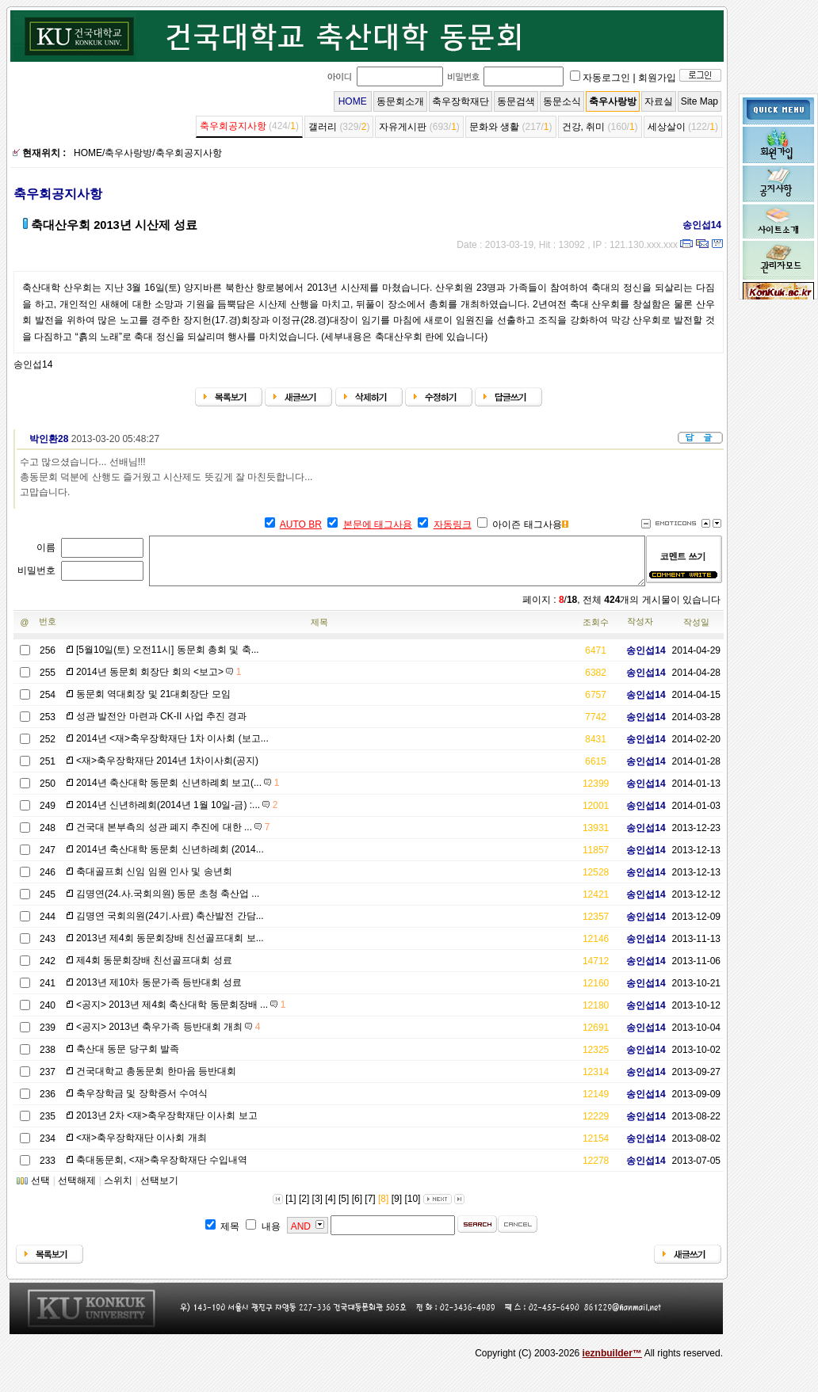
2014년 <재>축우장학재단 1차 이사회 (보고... (172, 747)
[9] (397, 1208)
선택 (40, 1190)
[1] (290, 1208)
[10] (412, 1208)
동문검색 (516, 101)
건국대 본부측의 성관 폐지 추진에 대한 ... (172, 836)
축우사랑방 (612, 101)
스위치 (118, 1190)
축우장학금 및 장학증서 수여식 (142, 1102)
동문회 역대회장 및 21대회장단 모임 (153, 703)
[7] (370, 1208)
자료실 (658, 101)
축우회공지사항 (233, 126)
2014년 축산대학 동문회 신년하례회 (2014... (170, 858)
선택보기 (159, 1190)
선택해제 (77, 1190)
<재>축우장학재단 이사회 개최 (141, 1147)
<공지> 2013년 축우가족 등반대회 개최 (168, 1036)
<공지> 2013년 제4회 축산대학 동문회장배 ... (180, 1014)
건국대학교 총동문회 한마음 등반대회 (156, 1080)
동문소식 (562, 101)
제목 (319, 631)
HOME (352, 101)
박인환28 (43, 438)
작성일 (696, 631)
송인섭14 (696, 225)
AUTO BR (301, 524)
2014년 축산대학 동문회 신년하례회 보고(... (177, 792)
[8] (383, 1208)
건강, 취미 (584, 126)
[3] (317, 1208)
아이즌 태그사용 (526, 524)
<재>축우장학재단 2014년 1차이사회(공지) (167, 770)
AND (301, 1235)
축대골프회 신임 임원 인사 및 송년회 (154, 881)
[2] (304, 1208)
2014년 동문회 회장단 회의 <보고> (158, 681)
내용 (271, 1235)
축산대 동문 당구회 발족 (127, 1058)
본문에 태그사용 (377, 524)
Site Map (699, 101)
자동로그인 (606, 77)
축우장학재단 (460, 101)
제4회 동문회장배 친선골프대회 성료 (154, 969)
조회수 (596, 631)
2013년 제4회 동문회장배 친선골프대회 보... (170, 947)
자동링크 (453, 524)
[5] (343, 1208)
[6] (357, 1208)
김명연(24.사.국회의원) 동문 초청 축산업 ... (167, 903)
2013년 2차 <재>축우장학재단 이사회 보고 (167, 1125)
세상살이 (667, 126)
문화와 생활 (494, 126)
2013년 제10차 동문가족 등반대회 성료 (159, 991)
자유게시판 (402, 126)
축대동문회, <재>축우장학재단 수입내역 (161, 1169)
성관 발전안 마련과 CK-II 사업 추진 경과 (161, 725)
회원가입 (657, 77)
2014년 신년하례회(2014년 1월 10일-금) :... (176, 814)
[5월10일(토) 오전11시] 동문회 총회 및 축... (167, 659)
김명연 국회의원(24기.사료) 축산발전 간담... (170, 925)
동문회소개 (400, 101)
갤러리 (322, 126)
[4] (330, 1208)
